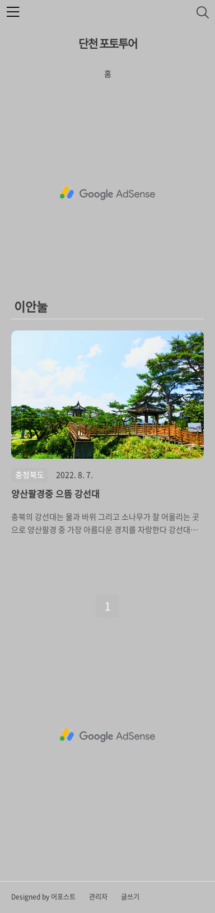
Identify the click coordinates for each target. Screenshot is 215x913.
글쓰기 (130, 897)
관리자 (98, 897)
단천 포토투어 (107, 43)
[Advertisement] (107, 193)
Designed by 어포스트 (43, 897)
